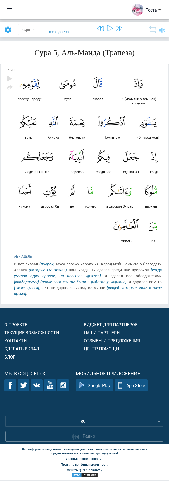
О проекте (15, 325)
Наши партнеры (102, 333)
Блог (9, 357)
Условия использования (84, 459)
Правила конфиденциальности (85, 465)
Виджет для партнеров (111, 325)
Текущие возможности (31, 333)
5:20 (11, 69)
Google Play (94, 386)
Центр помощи (101, 349)
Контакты (15, 341)
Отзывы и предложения (112, 341)
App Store (131, 386)
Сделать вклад (21, 349)
